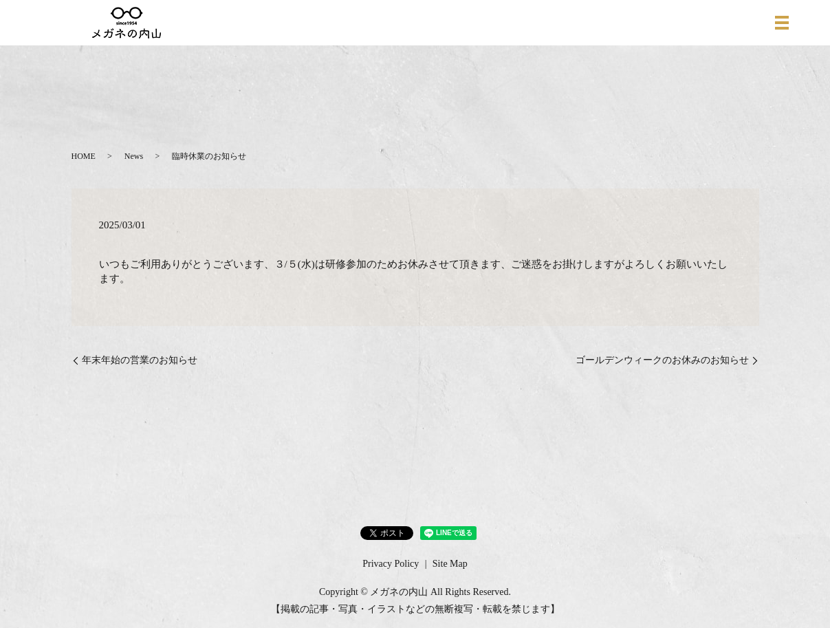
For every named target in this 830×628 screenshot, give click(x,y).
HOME (84, 156)
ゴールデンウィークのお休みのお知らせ (662, 360)
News (133, 156)
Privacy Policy (390, 564)
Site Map (450, 564)
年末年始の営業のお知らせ (139, 360)
